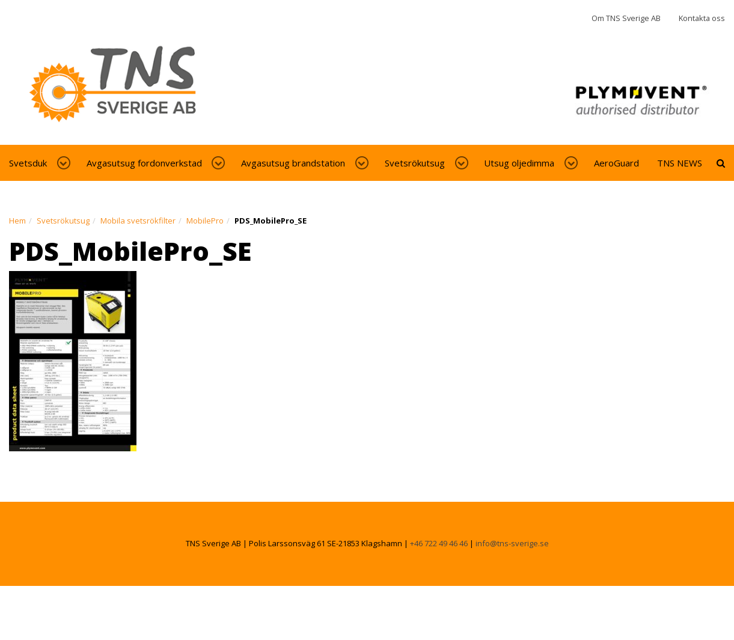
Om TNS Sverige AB (626, 18)
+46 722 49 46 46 (439, 543)
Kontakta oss (702, 18)
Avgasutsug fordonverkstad (144, 163)
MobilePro (205, 220)
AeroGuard (616, 163)
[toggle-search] (721, 163)
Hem (17, 220)
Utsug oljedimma (519, 163)
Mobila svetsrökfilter (138, 220)
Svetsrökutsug (415, 163)
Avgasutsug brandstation (293, 163)
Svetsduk (28, 163)
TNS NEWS (679, 163)
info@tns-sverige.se (512, 543)
